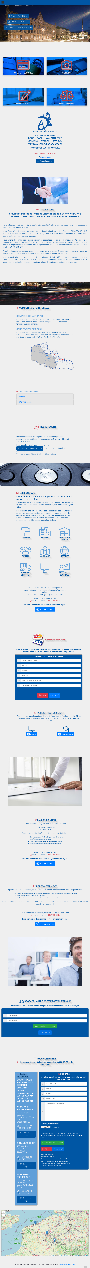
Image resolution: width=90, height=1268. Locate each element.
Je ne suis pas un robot (45, 1026)
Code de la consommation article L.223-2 (54, 1161)
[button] (31, 734)
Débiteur (50, 657)
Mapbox (86, 1255)
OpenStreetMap (64, 1255)
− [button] (3, 1215)
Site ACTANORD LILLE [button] (18, 22)
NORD (22, 396)
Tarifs (74, 1264)
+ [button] (3, 1212)
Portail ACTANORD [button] (18, 16)
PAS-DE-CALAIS (26, 402)
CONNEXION (45, 1032)
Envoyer (54, 695)
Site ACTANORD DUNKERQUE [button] (18, 27)
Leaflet (52, 1255)
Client (60, 657)
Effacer (43, 695)
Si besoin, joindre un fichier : (50, 1124)
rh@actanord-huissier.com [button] (30, 448)
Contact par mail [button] (45, 161)
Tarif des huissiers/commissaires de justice (55, 1163)
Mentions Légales (65, 1264)
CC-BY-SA (76, 1255)
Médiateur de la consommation (51, 1165)
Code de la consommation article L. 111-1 (54, 1159)
